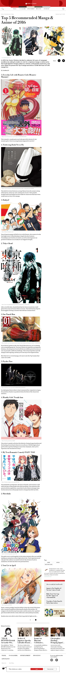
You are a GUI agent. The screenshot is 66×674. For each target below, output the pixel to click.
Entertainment (30, 8)
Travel (14, 8)
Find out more (50, 669)
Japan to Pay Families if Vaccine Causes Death (53, 589)
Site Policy (11, 663)
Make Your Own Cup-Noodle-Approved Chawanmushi (53, 595)
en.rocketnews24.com (6, 57)
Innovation (38, 8)
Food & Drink (23, 8)
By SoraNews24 (5, 70)
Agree (36, 669)
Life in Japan (46, 8)
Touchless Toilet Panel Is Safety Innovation (54, 602)
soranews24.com (47, 576)
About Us (4, 663)
